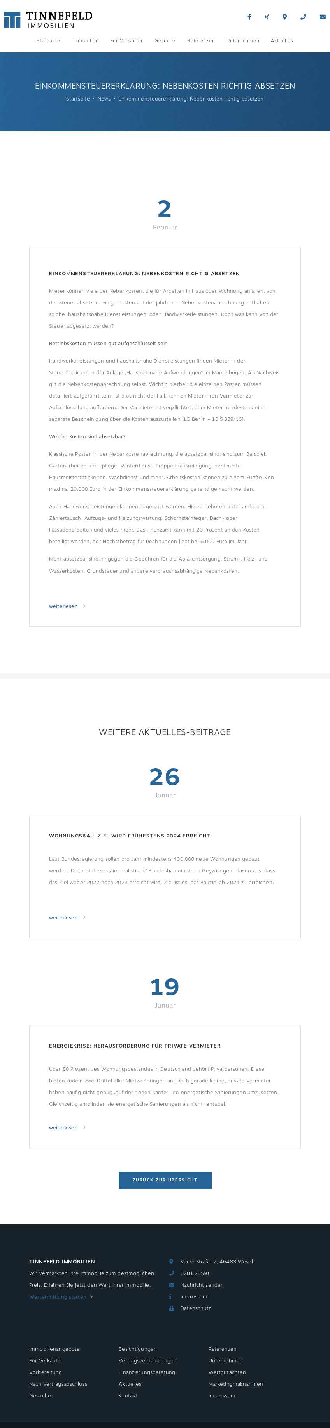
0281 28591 (195, 1273)
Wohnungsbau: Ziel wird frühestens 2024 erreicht (130, 836)
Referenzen (201, 40)
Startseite (48, 40)
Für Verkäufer (127, 40)
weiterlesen (64, 606)
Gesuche (165, 40)
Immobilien (85, 40)
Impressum (194, 1297)
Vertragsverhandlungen (148, 1361)
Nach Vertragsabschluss (58, 1384)
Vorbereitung (45, 1372)
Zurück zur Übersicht (165, 1180)
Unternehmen (242, 40)
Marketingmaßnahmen (236, 1384)
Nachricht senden (202, 1285)
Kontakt (128, 1396)
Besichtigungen (138, 1349)
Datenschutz (196, 1308)
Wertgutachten (227, 1372)
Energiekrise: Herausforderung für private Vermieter (135, 1046)
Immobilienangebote (54, 1349)
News (104, 99)
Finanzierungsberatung (147, 1372)
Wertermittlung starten (57, 1297)
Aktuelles (282, 40)
